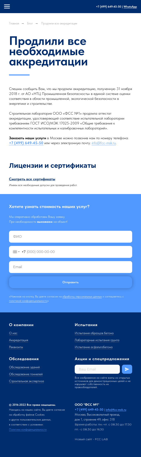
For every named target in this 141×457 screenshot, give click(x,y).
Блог (30, 23)
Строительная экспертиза (26, 381)
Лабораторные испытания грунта (97, 340)
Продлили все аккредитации (59, 23)
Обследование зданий (24, 367)
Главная (14, 23)
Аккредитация (18, 340)
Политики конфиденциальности (28, 429)
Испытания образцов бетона (94, 333)
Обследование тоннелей (26, 374)
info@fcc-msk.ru (104, 143)
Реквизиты (16, 347)
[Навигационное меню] (7, 7)
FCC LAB (101, 439)
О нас (13, 333)
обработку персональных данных (82, 296)
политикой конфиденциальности (28, 300)
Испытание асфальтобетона (93, 347)
